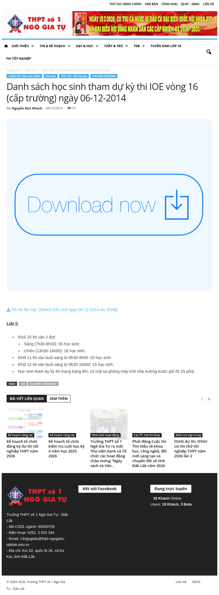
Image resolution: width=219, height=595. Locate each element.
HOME (6, 46)
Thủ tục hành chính (125, 4)
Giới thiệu (23, 46)
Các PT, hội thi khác (147, 435)
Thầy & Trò (116, 46)
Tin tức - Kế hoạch (74, 76)
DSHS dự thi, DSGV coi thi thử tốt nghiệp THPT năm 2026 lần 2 (190, 448)
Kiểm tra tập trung (188, 435)
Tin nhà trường (103, 76)
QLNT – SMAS (190, 4)
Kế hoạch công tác (20, 435)
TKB (139, 46)
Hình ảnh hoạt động (105, 435)
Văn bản (151, 4)
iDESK (196, 582)
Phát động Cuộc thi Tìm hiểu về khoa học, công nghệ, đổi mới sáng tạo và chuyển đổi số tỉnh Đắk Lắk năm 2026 (149, 453)
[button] (208, 52)
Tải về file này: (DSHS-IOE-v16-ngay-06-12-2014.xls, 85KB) (62, 309)
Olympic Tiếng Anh (43, 384)
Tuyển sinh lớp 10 (166, 46)
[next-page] (209, 399)
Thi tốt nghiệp (18, 58)
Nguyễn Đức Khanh (27, 108)
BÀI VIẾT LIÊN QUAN (27, 398)
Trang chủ (13, 70)
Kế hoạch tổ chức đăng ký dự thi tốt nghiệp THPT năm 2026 (22, 448)
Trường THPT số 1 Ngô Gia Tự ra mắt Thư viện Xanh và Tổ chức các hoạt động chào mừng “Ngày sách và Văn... (108, 453)
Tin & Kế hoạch (55, 46)
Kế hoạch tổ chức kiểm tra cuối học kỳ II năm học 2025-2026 (66, 448)
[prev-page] (202, 399)
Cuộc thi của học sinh (24, 76)
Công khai (169, 4)
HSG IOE (30, 70)
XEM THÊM (59, 398)
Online (167, 498)
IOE (23, 384)
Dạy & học (87, 46)
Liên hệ (208, 4)
